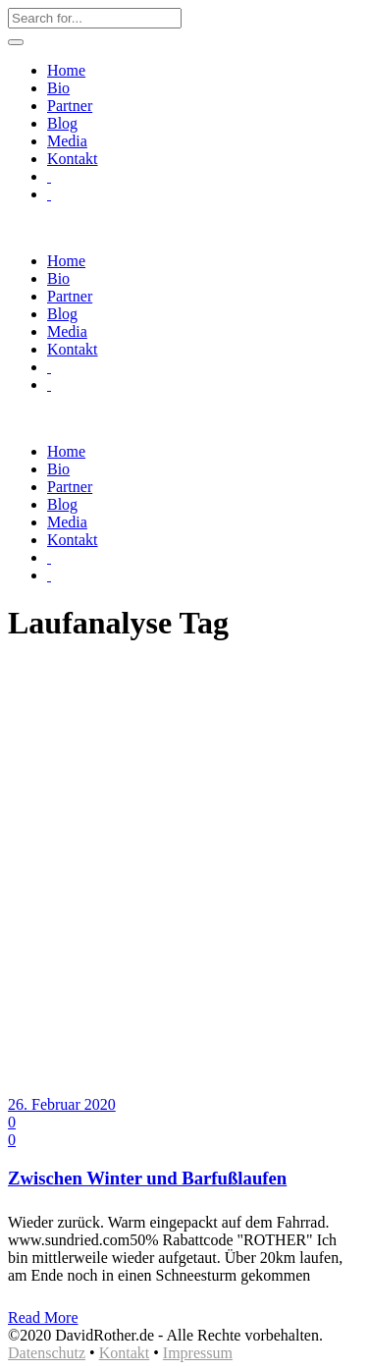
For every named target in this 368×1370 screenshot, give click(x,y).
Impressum (198, 1352)
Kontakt (124, 1352)
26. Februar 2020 (62, 1104)
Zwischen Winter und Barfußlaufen (147, 1178)
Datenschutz (46, 1352)
